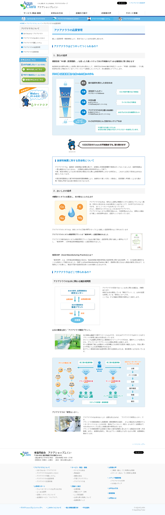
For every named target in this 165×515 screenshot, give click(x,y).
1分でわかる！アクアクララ (33, 34)
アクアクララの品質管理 (31, 47)
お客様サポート (39, 486)
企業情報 (77, 489)
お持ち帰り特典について (82, 497)
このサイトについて (54, 508)
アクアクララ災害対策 (31, 52)
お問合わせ (112, 498)
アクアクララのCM (118, 481)
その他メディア (116, 483)
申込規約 (86, 508)
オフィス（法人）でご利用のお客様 (123, 473)
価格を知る (78, 476)
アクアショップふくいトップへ (32, 508)
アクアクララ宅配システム (32, 43)
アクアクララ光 (79, 481)
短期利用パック (79, 500)
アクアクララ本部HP (137, 3)
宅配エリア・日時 (80, 492)
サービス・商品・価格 (79, 467)
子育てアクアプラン (81, 478)
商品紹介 (77, 473)
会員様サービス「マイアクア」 (48, 497)
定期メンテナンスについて (46, 495)
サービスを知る (79, 470)
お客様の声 (112, 467)
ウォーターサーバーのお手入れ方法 (49, 489)
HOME (22, 23)
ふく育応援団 (78, 495)
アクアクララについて (34, 23)
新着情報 (112, 493)
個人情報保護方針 (72, 508)
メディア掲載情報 (115, 478)
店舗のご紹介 (76, 486)
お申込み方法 (113, 488)
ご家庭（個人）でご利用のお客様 (122, 470)
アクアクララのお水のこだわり (34, 38)
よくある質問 (41, 492)
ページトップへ (139, 444)
